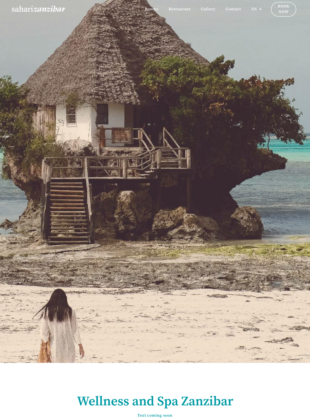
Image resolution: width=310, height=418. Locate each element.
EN (256, 9)
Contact (233, 9)
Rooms (151, 9)
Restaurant (180, 9)
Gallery (208, 9)
